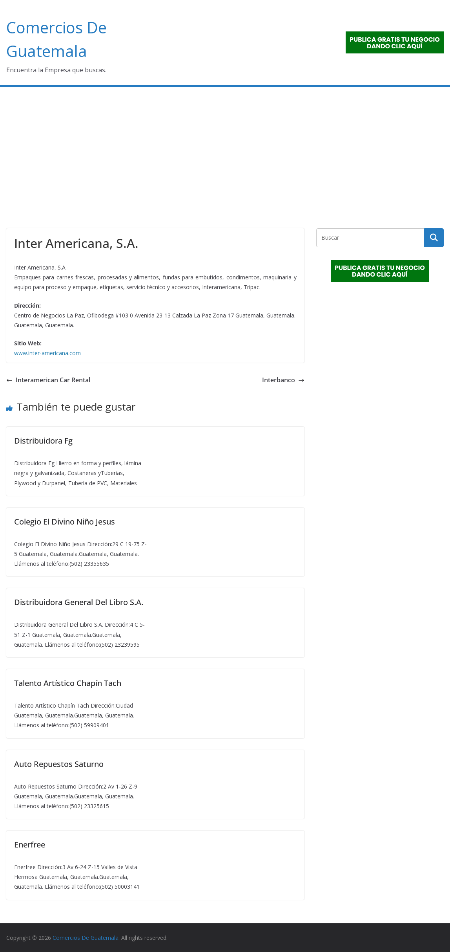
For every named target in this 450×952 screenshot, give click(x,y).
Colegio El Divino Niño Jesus (64, 521)
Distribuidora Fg (43, 440)
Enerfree (29, 844)
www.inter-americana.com (47, 353)
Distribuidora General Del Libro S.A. (78, 602)
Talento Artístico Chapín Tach (67, 683)
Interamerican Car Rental (48, 380)
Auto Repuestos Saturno (59, 764)
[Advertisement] (225, 146)
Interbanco (283, 380)
